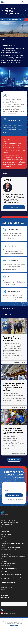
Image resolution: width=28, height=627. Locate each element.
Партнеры (4, 593)
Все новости (14, 459)
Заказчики (4, 595)
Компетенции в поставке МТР (8, 585)
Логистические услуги (6, 587)
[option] (14, 11)
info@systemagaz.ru (9, 613)
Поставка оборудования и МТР (9, 549)
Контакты (4, 571)
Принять (14, 625)
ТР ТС (13, 520)
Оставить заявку (14, 495)
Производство (4, 541)
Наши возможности (8, 582)
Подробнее (14, 207)
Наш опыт (3, 589)
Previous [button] (2, 11)
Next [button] (25, 11)
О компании (5, 531)
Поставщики (5, 598)
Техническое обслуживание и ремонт (10, 547)
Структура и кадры (6, 534)
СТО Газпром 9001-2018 (7, 524)
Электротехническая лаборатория (10, 522)
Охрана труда (4, 536)
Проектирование (5, 538)
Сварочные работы (6, 554)
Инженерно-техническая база (11, 574)
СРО (8, 520)
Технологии (4, 559)
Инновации (4, 561)
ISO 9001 (3, 520)
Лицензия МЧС (5, 527)
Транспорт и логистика (7, 552)
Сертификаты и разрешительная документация (13, 556)
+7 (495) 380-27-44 (9, 610)
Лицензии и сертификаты (9, 568)
